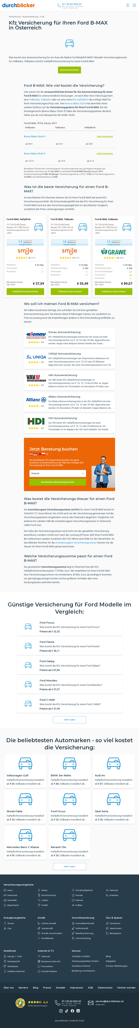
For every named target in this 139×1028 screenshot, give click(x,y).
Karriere (23, 987)
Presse (47, 987)
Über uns (9, 987)
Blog (35, 987)
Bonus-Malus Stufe (75, 103)
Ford (42, 17)
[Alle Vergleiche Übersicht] (134, 5)
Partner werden (126, 987)
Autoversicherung (30, 17)
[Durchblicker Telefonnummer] (72, 4)
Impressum (76, 987)
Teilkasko (46, 99)
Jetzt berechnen (69, 70)
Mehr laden (69, 719)
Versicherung (14, 17)
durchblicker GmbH (65, 1020)
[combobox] (57, 473)
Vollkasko (34, 99)
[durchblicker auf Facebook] (72, 1011)
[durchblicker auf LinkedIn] (78, 1011)
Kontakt (60, 987)
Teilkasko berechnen (69, 291)
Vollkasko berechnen (114, 291)
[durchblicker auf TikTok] (66, 1011)
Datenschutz (105, 987)
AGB (90, 987)
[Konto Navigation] (127, 5)
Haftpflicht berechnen (25, 291)
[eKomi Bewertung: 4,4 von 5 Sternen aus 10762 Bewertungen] (32, 1003)
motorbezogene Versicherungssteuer (76, 542)
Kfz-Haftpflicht (80, 99)
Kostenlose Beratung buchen (57, 482)
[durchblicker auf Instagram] (61, 1011)
